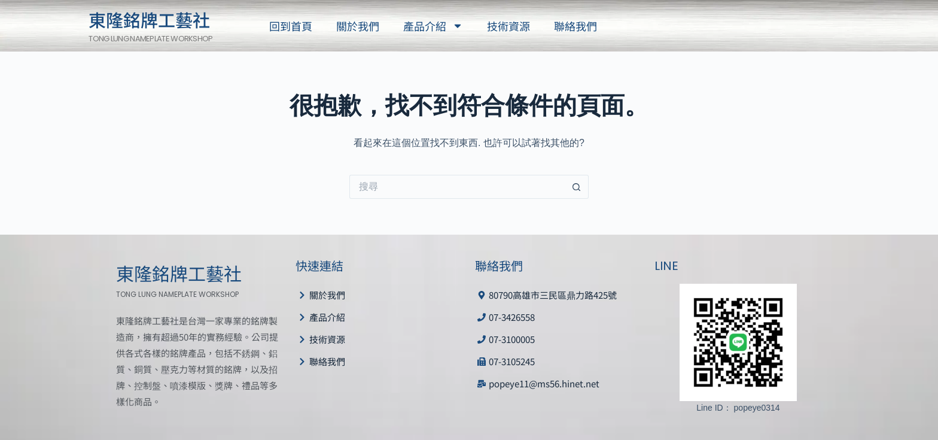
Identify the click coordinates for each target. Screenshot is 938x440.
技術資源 (508, 26)
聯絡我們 (575, 26)
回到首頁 (290, 26)
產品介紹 (433, 25)
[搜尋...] (457, 187)
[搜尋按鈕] (577, 187)
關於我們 (357, 26)
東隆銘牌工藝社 (149, 19)
